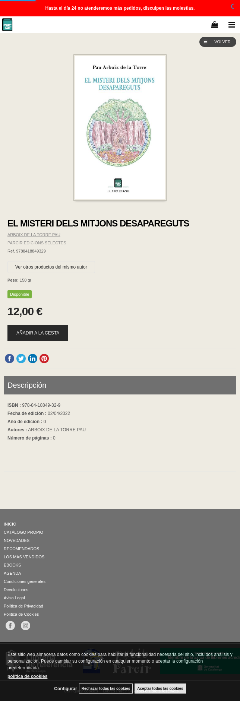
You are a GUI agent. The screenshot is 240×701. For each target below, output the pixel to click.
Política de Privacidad (23, 606)
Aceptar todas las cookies (160, 688)
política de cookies (27, 676)
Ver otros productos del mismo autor (51, 267)
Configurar (65, 688)
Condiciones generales (24, 581)
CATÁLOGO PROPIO (23, 532)
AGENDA (12, 573)
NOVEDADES (16, 540)
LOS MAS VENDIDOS (24, 557)
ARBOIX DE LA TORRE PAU (33, 234)
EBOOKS (12, 565)
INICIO (10, 524)
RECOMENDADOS (21, 548)
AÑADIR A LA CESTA (37, 333)
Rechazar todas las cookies (106, 688)
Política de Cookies (21, 614)
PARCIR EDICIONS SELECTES (36, 243)
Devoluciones (16, 589)
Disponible (19, 294)
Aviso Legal (14, 598)
